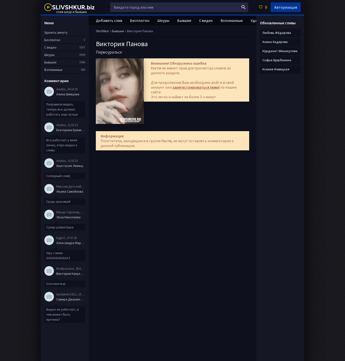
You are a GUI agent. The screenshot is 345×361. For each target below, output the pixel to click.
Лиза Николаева (68, 217)
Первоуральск (109, 52)
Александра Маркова (70, 243)
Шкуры (163, 20)
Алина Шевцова (67, 94)
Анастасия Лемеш (69, 166)
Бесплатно (140, 20)
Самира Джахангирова (70, 299)
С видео (206, 20)
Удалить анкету (56, 32)
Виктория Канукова (70, 273)
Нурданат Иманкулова (280, 51)
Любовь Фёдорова (276, 33)
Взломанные (232, 20)
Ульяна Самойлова (69, 191)
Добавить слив (109, 20)
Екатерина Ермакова (70, 130)
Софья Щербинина (276, 60)
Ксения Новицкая (275, 69)
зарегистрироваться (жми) (196, 87)
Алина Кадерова (275, 42)
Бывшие (184, 20)
